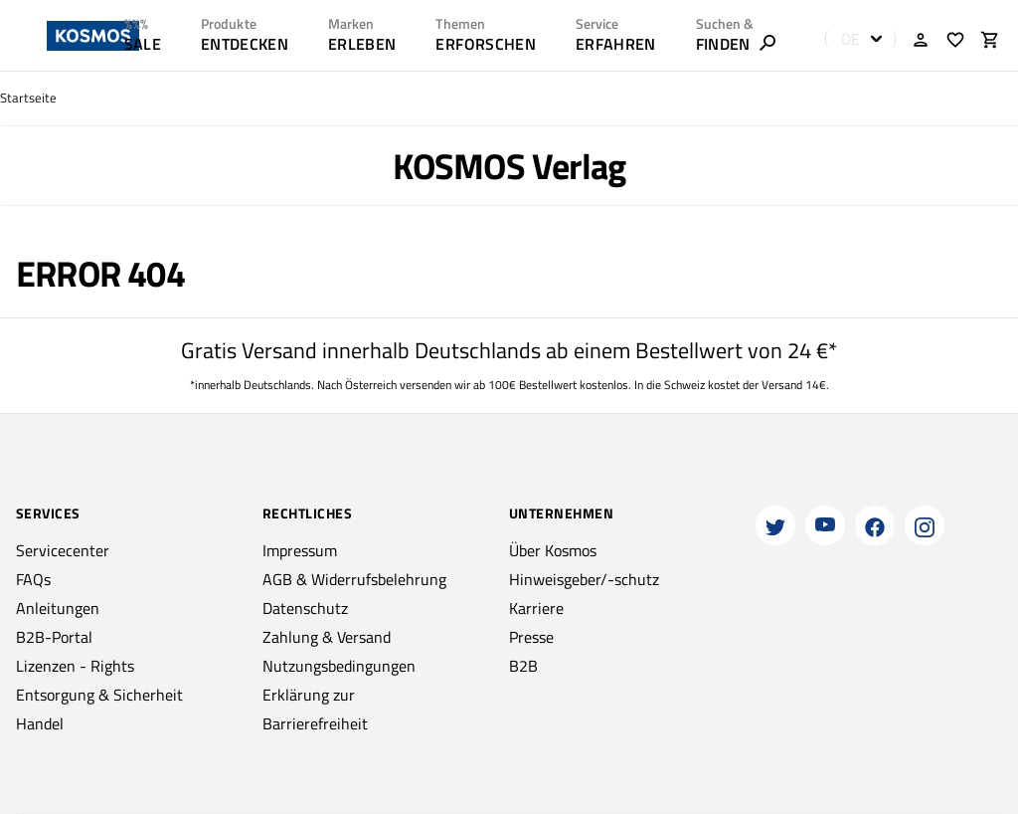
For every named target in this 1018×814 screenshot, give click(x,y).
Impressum (299, 550)
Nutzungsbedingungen (339, 666)
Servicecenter (62, 550)
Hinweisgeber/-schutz (584, 579)
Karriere (536, 608)
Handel (40, 723)
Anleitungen (57, 608)
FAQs (33, 579)
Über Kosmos (552, 550)
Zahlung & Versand (326, 637)
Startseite (28, 98)
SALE (142, 44)
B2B (523, 666)
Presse (531, 637)
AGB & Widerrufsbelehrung (354, 579)
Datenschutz (305, 608)
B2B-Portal (54, 637)
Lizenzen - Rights (75, 666)
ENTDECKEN (244, 44)
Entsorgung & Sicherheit (99, 695)
